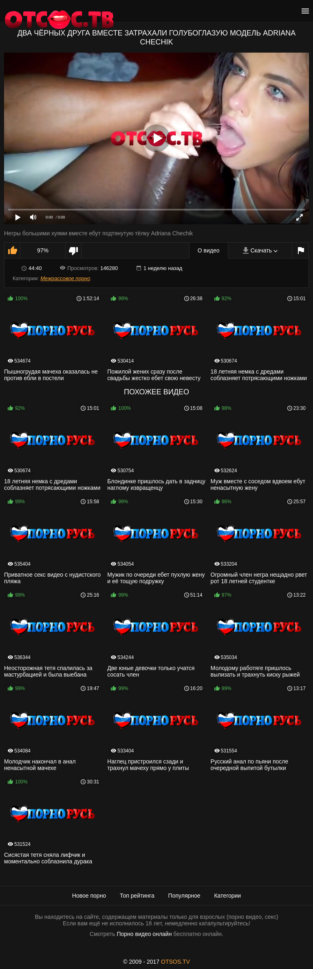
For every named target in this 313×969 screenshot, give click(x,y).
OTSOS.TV (175, 961)
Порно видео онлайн (144, 934)
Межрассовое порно (65, 278)
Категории (227, 895)
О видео (209, 250)
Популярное (184, 895)
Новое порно (89, 895)
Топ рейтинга (137, 895)
